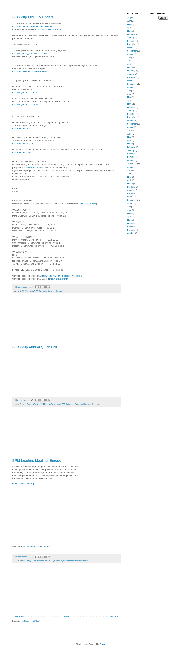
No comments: (21, 287)
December (131, 41)
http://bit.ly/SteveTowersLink (48, 29)
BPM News (28, 291)
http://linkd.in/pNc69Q (22, 143)
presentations (29, 546)
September (132, 51)
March (130, 31)
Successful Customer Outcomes (50, 291)
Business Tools (25, 404)
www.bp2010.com (34, 167)
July (129, 21)
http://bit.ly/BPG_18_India (24, 92)
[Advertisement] (66, 321)
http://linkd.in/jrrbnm (58, 279)
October (130, 48)
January (130, 37)
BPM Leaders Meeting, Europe (36, 460)
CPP (36, 291)
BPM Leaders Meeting (23, 483)
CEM (34, 404)
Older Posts (114, 616)
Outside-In (70, 404)
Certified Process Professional (49, 404)
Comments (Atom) (32, 621)
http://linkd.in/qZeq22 (22, 152)
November (131, 44)
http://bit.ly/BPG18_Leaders (25, 104)
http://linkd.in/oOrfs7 (21, 128)
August (130, 18)
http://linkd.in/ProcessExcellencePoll (29, 71)
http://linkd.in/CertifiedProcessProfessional (32, 26)
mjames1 (45, 546)
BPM (22, 291)
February (131, 34)
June (129, 61)
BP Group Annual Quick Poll (34, 347)
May (129, 24)
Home (66, 616)
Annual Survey (25, 561)
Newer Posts (18, 616)
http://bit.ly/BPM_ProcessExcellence (29, 53)
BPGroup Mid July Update (33, 17)
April (129, 28)
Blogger (103, 644)
